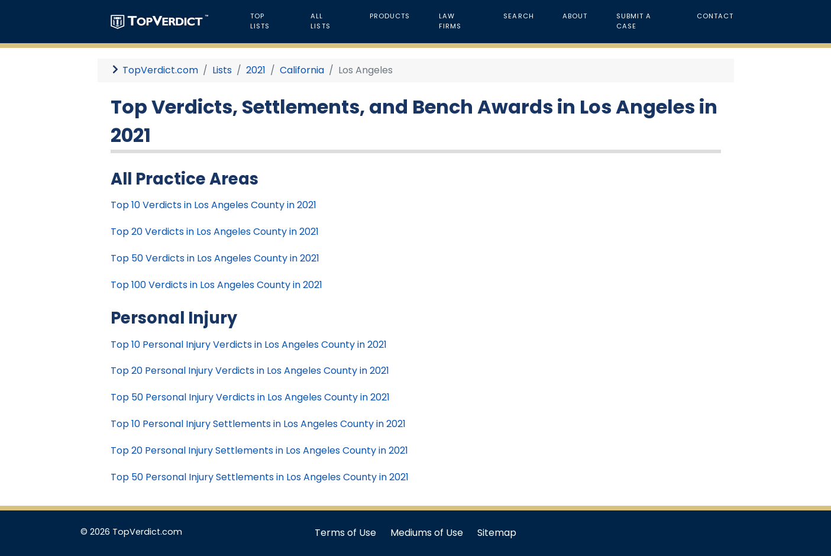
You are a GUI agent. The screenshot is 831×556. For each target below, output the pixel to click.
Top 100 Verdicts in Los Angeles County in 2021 (216, 285)
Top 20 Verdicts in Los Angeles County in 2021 (215, 231)
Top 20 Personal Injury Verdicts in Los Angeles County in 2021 (250, 370)
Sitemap (496, 532)
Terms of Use (345, 532)
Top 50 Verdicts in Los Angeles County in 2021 (215, 258)
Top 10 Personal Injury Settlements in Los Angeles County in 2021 (258, 424)
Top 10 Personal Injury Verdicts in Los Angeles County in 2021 (249, 344)
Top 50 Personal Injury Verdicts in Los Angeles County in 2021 (250, 397)
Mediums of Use (426, 532)
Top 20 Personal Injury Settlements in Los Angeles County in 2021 (259, 450)
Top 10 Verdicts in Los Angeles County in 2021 (213, 205)
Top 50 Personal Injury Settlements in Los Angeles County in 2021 (260, 477)
